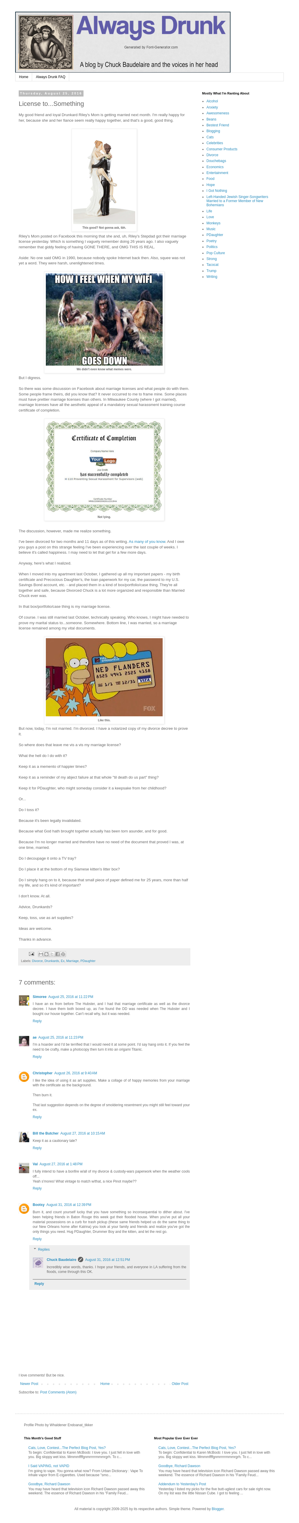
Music (210, 229)
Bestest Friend (217, 125)
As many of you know (147, 541)
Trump (211, 271)
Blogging (213, 131)
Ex (63, 961)
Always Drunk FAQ (50, 77)
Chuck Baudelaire (61, 1260)
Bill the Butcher (46, 1133)
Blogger (218, 1509)
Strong (211, 259)
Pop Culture (215, 253)
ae (34, 1037)
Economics (215, 167)
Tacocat (212, 265)
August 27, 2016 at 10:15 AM (82, 1133)
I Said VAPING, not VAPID (48, 1466)
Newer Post (29, 1384)
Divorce (37, 961)
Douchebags (216, 161)
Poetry (211, 241)
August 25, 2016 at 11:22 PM (70, 997)
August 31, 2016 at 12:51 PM (107, 1260)
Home (23, 77)
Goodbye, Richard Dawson (49, 1484)
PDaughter (87, 961)
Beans (211, 119)
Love (210, 217)
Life (209, 211)
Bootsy (39, 1205)
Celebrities (214, 143)
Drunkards (51, 961)
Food (210, 179)
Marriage (72, 961)
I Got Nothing (216, 191)
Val (35, 1164)
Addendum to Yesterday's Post (182, 1484)
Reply (37, 1021)
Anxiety (212, 107)
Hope (210, 185)
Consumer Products (221, 149)
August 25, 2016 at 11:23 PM (60, 1037)
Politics (212, 247)
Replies (44, 1249)
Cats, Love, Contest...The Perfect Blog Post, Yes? (67, 1448)
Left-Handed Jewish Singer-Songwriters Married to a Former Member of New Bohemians (237, 201)
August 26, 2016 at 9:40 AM (75, 1073)
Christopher (43, 1073)
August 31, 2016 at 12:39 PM (68, 1205)
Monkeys (213, 223)
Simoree (39, 997)
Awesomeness (217, 113)
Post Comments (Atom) (58, 1392)
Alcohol (212, 101)
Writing (211, 277)
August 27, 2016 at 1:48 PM (60, 1164)
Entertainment (217, 173)
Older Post (180, 1384)
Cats (210, 137)
